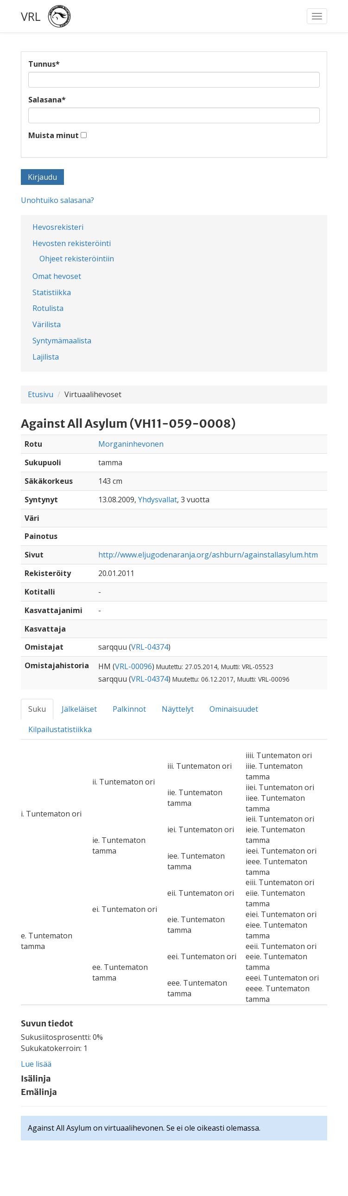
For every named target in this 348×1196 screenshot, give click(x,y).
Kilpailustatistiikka (60, 729)
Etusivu (40, 394)
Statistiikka (51, 292)
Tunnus (44, 64)
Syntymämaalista (61, 340)
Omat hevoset (56, 276)
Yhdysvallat (157, 499)
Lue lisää (36, 1064)
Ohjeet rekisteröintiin (76, 258)
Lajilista (45, 357)
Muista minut (53, 135)
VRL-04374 (149, 647)
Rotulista (47, 308)
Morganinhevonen (131, 444)
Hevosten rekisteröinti (71, 243)
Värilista (46, 324)
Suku (37, 709)
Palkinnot (129, 709)
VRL (31, 16)
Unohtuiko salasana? (57, 200)
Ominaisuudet (233, 709)
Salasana (47, 100)
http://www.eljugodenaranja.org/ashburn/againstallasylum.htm (208, 555)
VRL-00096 (133, 666)
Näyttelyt (178, 709)
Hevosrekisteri (57, 227)
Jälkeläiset (79, 709)
